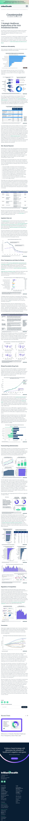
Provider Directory (4, 807)
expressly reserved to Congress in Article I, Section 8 (12, 522)
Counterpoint (3, 9)
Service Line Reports (3, 812)
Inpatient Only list (6, 220)
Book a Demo (14, 758)
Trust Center (18, 793)
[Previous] (25, 715)
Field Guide (3, 818)
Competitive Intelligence (3, 788)
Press (17, 801)
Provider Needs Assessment (4, 793)
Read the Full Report (21, 2)
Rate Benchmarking (5, 795)
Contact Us (18, 800)
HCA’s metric (21, 213)
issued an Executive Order (21, 396)
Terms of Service (19, 790)
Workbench (3, 814)
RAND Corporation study (15, 135)
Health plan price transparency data (8, 271)
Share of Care (3, 798)
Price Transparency (5, 806)
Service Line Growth (3, 797)
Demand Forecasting (3, 790)
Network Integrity (4, 791)
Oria (2, 819)
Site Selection (3, 799)
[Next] (27, 715)
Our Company (18, 797)
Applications (3, 810)
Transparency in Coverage (19, 792)
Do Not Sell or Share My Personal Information (19, 788)
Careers (17, 799)
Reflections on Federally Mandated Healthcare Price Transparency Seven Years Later (13, 734)
